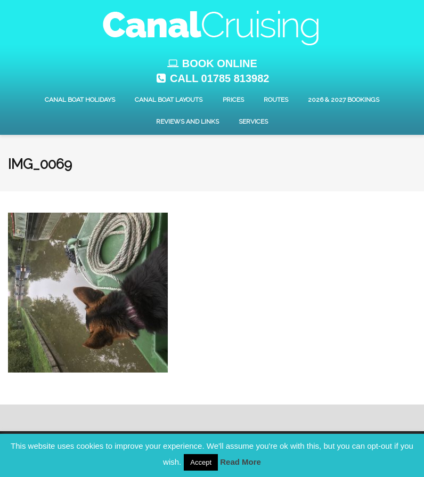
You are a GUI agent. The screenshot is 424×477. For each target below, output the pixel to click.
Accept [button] (200, 462)
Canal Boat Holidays (80, 99)
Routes (276, 99)
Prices (233, 99)
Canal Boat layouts (168, 99)
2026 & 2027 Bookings (343, 99)
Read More (240, 461)
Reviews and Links (187, 121)
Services (253, 121)
